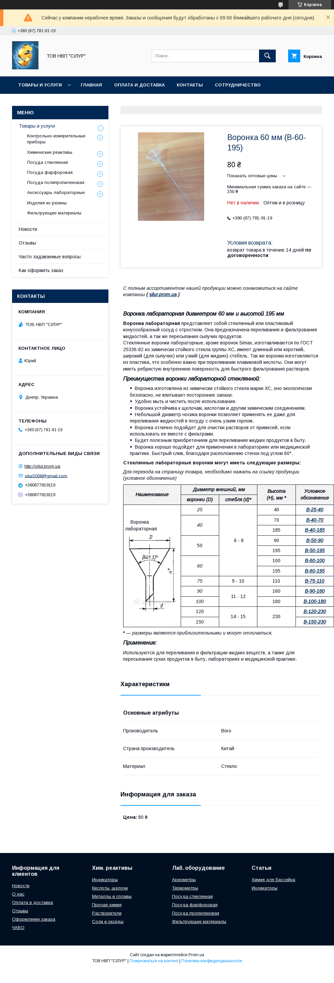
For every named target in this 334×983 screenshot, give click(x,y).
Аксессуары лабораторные (56, 192)
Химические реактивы (49, 152)
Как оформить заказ (41, 270)
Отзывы (27, 243)
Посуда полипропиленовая (55, 182)
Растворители (106, 913)
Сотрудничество (238, 84)
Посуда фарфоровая (50, 172)
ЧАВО (18, 927)
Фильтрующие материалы (54, 212)
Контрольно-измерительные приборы (56, 138)
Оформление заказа (33, 919)
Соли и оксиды (107, 921)
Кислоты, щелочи (110, 888)
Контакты (190, 84)
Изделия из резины (47, 202)
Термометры (185, 888)
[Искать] (267, 56)
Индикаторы (105, 879)
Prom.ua (196, 955)
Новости (28, 229)
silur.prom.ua (163, 294)
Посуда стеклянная (47, 162)
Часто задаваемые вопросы (50, 256)
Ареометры (184, 879)
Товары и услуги (40, 84)
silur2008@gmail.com (46, 475)
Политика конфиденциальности (211, 961)
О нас (18, 894)
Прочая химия (106, 904)
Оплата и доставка (139, 84)
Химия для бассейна (273, 879)
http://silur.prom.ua (42, 466)
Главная (91, 84)
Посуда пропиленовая (195, 913)
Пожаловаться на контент (154, 961)
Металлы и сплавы (112, 896)
